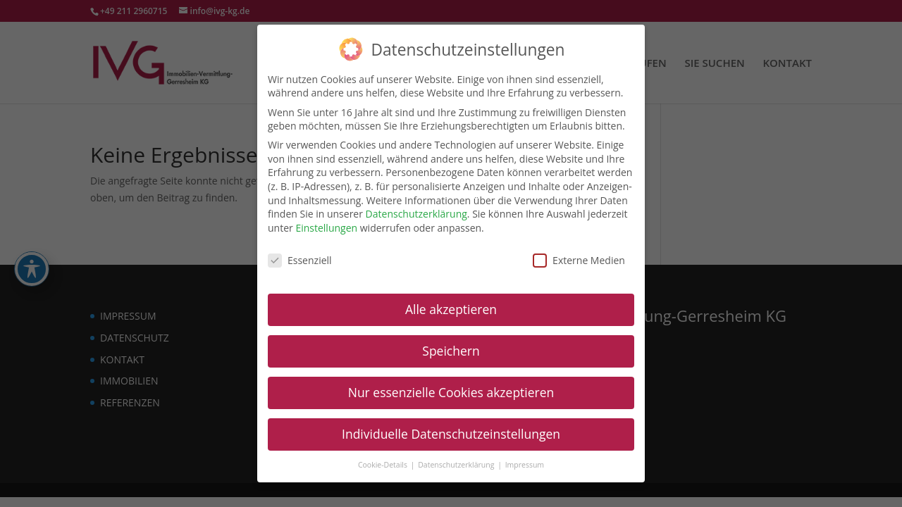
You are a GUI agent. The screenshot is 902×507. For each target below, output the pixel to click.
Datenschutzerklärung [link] (416, 213)
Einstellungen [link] (326, 226)
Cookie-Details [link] (383, 463)
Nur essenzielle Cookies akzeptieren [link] (451, 391)
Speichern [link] (450, 350)
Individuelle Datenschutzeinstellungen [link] (451, 433)
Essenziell (300, 258)
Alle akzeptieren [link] (451, 308)
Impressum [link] (524, 463)
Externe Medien (579, 258)
